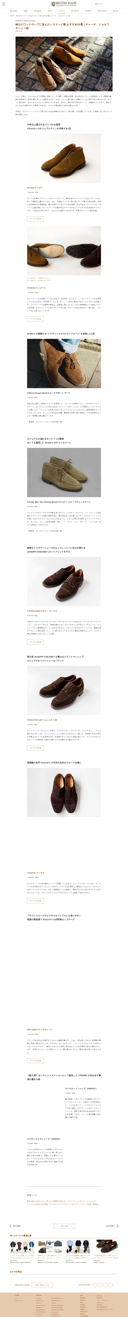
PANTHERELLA (56, 1304)
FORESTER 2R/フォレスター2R (42, 720)
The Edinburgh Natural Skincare (61, 1311)
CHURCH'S (19, 21)
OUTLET (83, 1287)
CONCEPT (83, 1305)
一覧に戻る (64, 1213)
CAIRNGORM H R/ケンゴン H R (42, 611)
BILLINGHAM (49, 1249)
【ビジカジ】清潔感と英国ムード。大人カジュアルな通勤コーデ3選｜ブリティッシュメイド (78, 1245)
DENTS (38, 1311)
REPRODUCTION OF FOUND (61, 1306)
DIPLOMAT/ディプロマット (40, 1030)
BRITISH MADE (15, 1249)
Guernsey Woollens (58, 1292)
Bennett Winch (40, 1292)
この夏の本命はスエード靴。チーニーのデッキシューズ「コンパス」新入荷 (106, 1245)
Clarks (38, 1306)
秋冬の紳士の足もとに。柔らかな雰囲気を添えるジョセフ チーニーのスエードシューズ (61, 1188)
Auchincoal (39, 1288)
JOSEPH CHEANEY (29, 21)
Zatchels (54, 1313)
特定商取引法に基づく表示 (105, 1296)
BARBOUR (41, 1249)
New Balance (56, 1301)
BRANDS (14, 11)
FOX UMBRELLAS (57, 1286)
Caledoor (39, 1301)
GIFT (50, 11)
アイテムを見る (35, 219)
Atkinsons (39, 1286)
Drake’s (38, 1313)
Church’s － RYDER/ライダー (39, 278)
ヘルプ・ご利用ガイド (103, 1287)
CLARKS (57, 1249)
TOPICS (61, 11)
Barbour (38, 1290)
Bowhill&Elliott (40, 1297)
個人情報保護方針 (102, 1294)
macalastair (55, 1299)
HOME (17, 1282)
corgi (37, 1308)
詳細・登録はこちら (42, 1272)
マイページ (18, 1286)
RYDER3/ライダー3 (36, 288)
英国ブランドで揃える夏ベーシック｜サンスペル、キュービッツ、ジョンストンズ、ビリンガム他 (50, 1245)
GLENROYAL (56, 1288)
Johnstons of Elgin (57, 1295)
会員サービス (19, 1288)
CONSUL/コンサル (36, 873)
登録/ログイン (99, 4)
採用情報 (99, 1285)
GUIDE (82, 1301)
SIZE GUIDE (84, 1303)
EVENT (88, 11)
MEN (81, 1283)
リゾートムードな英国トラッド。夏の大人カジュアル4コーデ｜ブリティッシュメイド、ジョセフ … (22, 1245)
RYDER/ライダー (35, 188)
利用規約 (99, 1292)
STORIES (75, 11)
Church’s (39, 1304)
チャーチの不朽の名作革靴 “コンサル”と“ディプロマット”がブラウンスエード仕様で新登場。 (63, 1191)
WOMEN (82, 1285)
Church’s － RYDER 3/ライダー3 (40, 280)
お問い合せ (100, 1290)
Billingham (39, 1295)
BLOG (115, 11)
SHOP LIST (102, 11)
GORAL (54, 1290)
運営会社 (99, 1283)
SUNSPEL (55, 1308)
